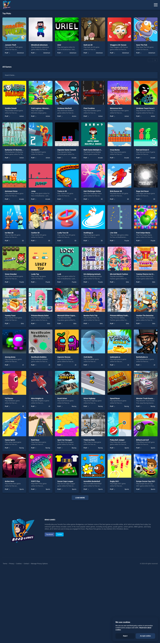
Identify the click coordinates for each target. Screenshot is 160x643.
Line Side (113, 233)
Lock (59, 274)
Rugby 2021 (114, 481)
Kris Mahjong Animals (92, 274)
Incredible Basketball (92, 481)
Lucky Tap (35, 274)
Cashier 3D (35, 233)
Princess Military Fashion (120, 315)
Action (22, 116)
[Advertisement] (80, 539)
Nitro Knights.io (37, 398)
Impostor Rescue (63, 357)
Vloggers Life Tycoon (118, 45)
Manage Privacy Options (39, 637)
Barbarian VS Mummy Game (16, 150)
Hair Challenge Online (92, 191)
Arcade (74, 158)
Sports (127, 448)
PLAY (6, 53)
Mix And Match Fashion (119, 274)
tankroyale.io (115, 357)
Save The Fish (141, 45)
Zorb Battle (88, 357)
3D (75, 199)
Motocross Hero (116, 108)
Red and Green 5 (142, 150)
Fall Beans (9, 398)
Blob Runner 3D (116, 191)
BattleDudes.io (142, 357)
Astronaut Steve (11, 191)
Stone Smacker (11, 274)
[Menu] (156, 4)
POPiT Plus (35, 481)
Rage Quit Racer (142, 191)
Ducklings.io (88, 233)
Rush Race (35, 440)
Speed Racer (115, 398)
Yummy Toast (10, 315)
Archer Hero (9, 481)
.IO (23, 365)
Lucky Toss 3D (62, 233)
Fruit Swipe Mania (143, 233)
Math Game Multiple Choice (94, 150)
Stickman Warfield (64, 108)
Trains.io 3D (62, 191)
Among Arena (10, 357)
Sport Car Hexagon (64, 440)
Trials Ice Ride (89, 440)
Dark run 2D (88, 45)
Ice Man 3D (9, 233)
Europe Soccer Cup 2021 (145, 481)
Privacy (12, 637)
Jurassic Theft (10, 45)
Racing (74, 406)
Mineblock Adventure (39, 45)
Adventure (20, 53)
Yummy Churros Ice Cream (146, 274)
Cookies (19, 637)
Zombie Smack (10, 108)
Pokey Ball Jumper (117, 440)
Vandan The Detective (144, 315)
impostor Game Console (66, 150)
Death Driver (62, 398)
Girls (127, 282)
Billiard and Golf (142, 440)
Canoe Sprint (10, 440)
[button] (150, 60)
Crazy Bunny (115, 150)
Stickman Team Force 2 (145, 108)
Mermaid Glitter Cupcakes (67, 315)
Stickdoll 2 (35, 150)
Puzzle (126, 241)
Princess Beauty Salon (40, 315)
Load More (80, 498)
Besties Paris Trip (90, 315)
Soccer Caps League (65, 481)
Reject (125, 636)
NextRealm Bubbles (38, 357)
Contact (26, 637)
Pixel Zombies (89, 108)
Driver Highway (89, 398)
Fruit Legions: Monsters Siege (42, 108)
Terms (5, 637)
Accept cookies (145, 636)
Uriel (59, 45)
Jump (33, 191)
